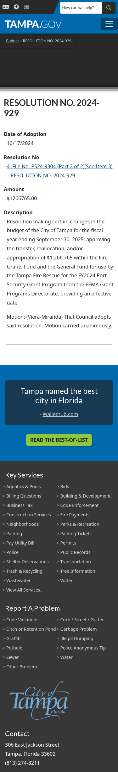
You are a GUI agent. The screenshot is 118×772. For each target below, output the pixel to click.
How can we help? (78, 7)
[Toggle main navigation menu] (109, 24)
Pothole (14, 648)
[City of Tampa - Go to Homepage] (33, 24)
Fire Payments (75, 515)
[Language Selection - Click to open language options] (5, 7)
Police (12, 552)
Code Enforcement (79, 505)
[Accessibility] (16, 7)
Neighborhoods (22, 524)
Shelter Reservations (27, 562)
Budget (12, 41)
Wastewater (18, 580)
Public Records (75, 552)
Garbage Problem (78, 629)
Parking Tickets (76, 533)
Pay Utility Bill (20, 543)
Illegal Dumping (76, 638)
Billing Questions (23, 496)
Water (66, 580)
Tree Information (77, 571)
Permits (68, 543)
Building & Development (85, 496)
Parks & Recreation (79, 524)
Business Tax (19, 505)
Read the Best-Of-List (59, 439)
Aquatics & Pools (23, 486)
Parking (14, 533)
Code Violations (22, 620)
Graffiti (13, 638)
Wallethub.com (60, 414)
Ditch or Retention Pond (31, 629)
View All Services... (25, 590)
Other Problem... (23, 667)
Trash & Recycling (24, 571)
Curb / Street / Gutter (82, 620)
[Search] (108, 8)
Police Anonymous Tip (83, 648)
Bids (64, 486)
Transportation (75, 562)
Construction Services (28, 515)
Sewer (12, 657)
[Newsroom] (26, 7)
